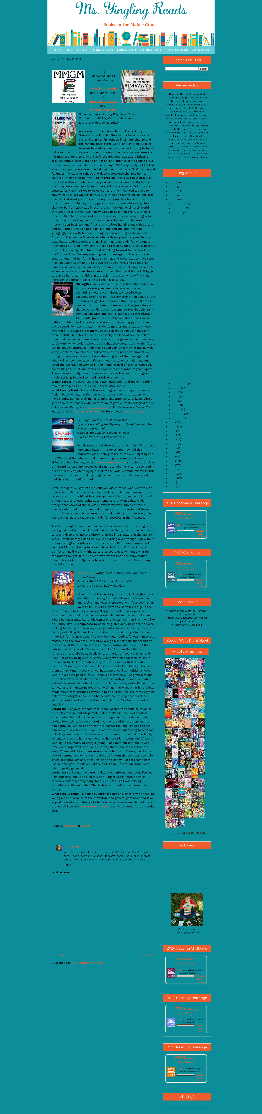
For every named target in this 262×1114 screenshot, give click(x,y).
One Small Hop (134, 411)
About (69, 49)
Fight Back (178, 247)
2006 (172, 486)
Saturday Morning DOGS (186, 300)
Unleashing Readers (103, 109)
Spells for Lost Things (185, 375)
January (177, 417)
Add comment (62, 872)
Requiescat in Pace (183, 308)
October (177, 212)
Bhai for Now (180, 359)
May (175, 400)
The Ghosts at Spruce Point (189, 272)
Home (57, 49)
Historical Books (151, 49)
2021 (172, 422)
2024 (172, 191)
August (176, 387)
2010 (172, 469)
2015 (172, 448)
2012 (172, 460)
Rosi (66, 847)
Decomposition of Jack (186, 355)
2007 (172, 482)
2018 (172, 435)
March (176, 409)
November (179, 208)
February (178, 413)
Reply (67, 864)
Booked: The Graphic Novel (189, 264)
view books (201, 537)
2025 (172, 186)
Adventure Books (102, 49)
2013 (172, 456)
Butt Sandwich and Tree (186, 339)
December (179, 203)
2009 (172, 473)
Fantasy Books (127, 49)
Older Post (149, 955)
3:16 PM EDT (77, 847)
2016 (172, 443)
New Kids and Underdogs (187, 260)
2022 (172, 199)
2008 (172, 478)
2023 (172, 195)
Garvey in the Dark (183, 276)
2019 (172, 430)
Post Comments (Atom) (87, 962)
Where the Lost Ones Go (187, 312)
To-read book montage (187, 651)
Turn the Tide (97, 407)
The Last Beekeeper (87, 411)
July (175, 392)
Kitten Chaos (179, 224)
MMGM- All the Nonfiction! (188, 256)
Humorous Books (176, 49)
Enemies (177, 379)
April (175, 405)
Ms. (178, 524)
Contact (81, 49)
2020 (172, 426)
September (179, 383)
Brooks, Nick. (86, 573)
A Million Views (181, 351)
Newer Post (58, 955)
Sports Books (200, 49)
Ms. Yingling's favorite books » (192, 832)
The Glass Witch (182, 251)
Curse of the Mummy (110, 462)
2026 (172, 182)
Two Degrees (180, 304)
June (175, 396)
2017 (172, 439)
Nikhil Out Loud (181, 268)
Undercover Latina (183, 243)
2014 (172, 452)
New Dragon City (182, 363)
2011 (172, 465)
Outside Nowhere (182, 280)
